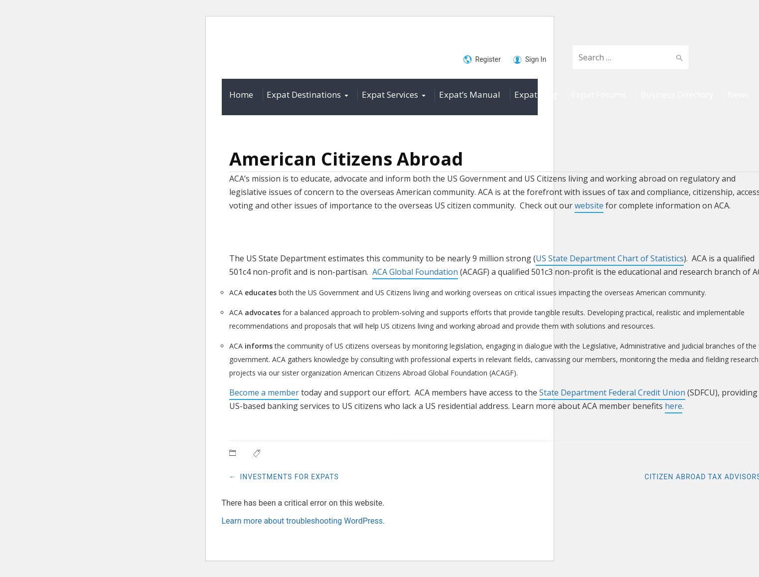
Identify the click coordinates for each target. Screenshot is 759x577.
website (589, 205)
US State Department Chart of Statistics (610, 258)
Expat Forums (598, 94)
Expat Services (390, 94)
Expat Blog (535, 94)
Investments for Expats (289, 477)
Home (241, 94)
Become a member (264, 392)
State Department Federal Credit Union (612, 392)
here (673, 405)
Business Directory (677, 94)
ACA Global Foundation (415, 271)
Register (482, 59)
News (738, 94)
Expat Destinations (304, 94)
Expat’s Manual (469, 94)
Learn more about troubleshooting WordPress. (303, 521)
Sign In (529, 59)
